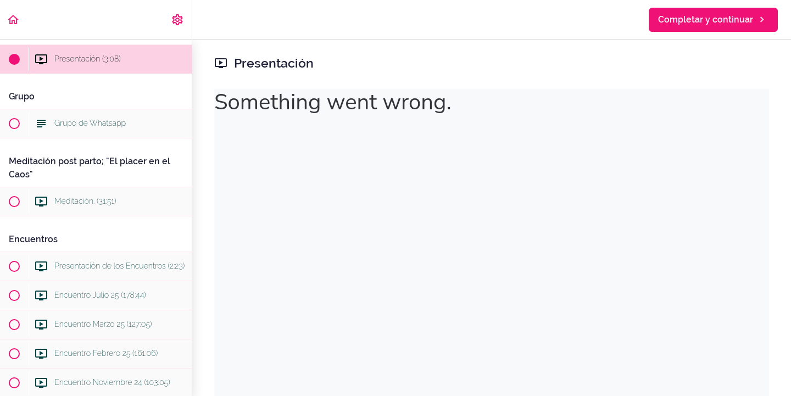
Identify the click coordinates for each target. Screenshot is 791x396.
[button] (13, 19)
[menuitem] (178, 19)
